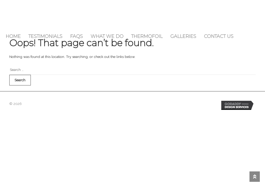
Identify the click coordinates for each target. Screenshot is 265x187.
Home (13, 36)
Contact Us (218, 36)
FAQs (76, 36)
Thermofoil (147, 36)
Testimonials (45, 36)
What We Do (107, 36)
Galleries (183, 36)
